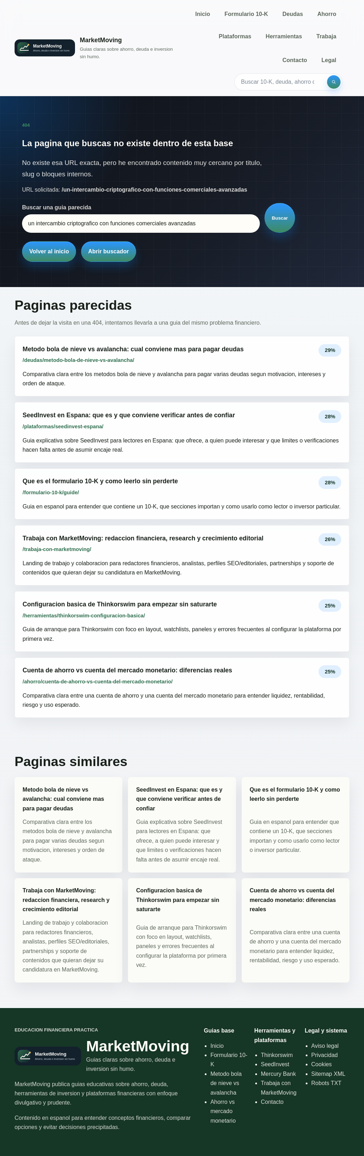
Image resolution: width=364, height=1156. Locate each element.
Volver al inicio (49, 251)
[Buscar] (334, 82)
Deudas (293, 14)
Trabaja (326, 36)
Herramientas (284, 36)
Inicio (202, 14)
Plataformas (235, 36)
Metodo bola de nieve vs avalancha (226, 1083)
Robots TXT (326, 1083)
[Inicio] (94, 48)
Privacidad (324, 1055)
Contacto (295, 60)
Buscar (280, 218)
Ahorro (326, 14)
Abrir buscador (108, 251)
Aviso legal (325, 1046)
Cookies (321, 1064)
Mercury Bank (278, 1074)
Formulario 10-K (246, 14)
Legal (328, 60)
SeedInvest (275, 1064)
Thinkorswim (277, 1055)
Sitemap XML (328, 1074)
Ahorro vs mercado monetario (223, 1111)
